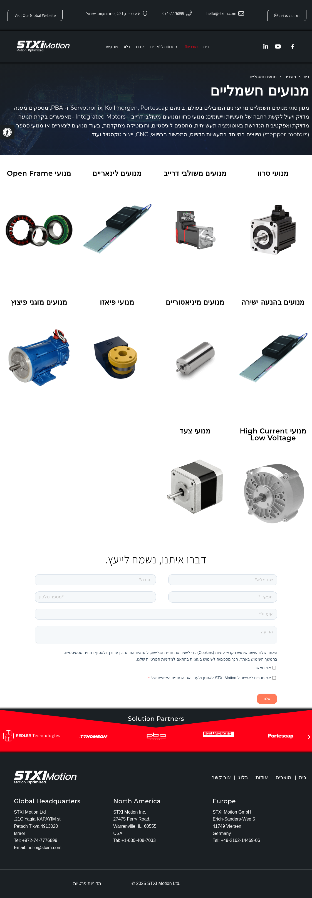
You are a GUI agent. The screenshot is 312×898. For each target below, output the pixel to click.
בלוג (241, 777)
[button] (7, 132)
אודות (260, 777)
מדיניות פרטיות (87, 883)
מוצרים (282, 777)
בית (302, 777)
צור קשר (219, 777)
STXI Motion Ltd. (163, 883)
